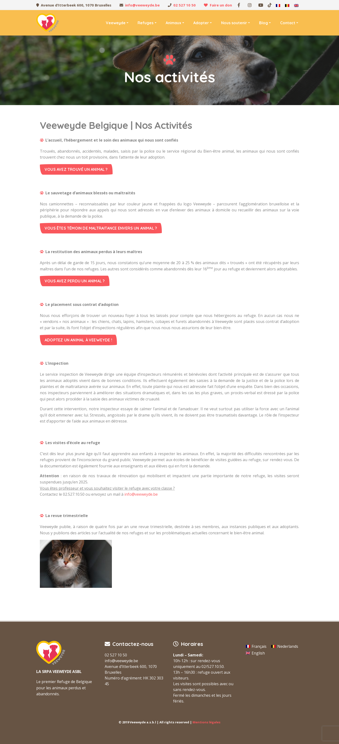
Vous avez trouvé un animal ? (76, 169)
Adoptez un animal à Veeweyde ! (78, 340)
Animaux (173, 22)
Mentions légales (206, 722)
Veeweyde (116, 22)
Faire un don (221, 5)
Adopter (201, 22)
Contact (287, 22)
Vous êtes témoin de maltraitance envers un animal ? (101, 228)
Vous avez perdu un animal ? (75, 281)
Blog (263, 22)
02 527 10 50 (184, 5)
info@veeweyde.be (142, 5)
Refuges (145, 22)
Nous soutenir (234, 22)
